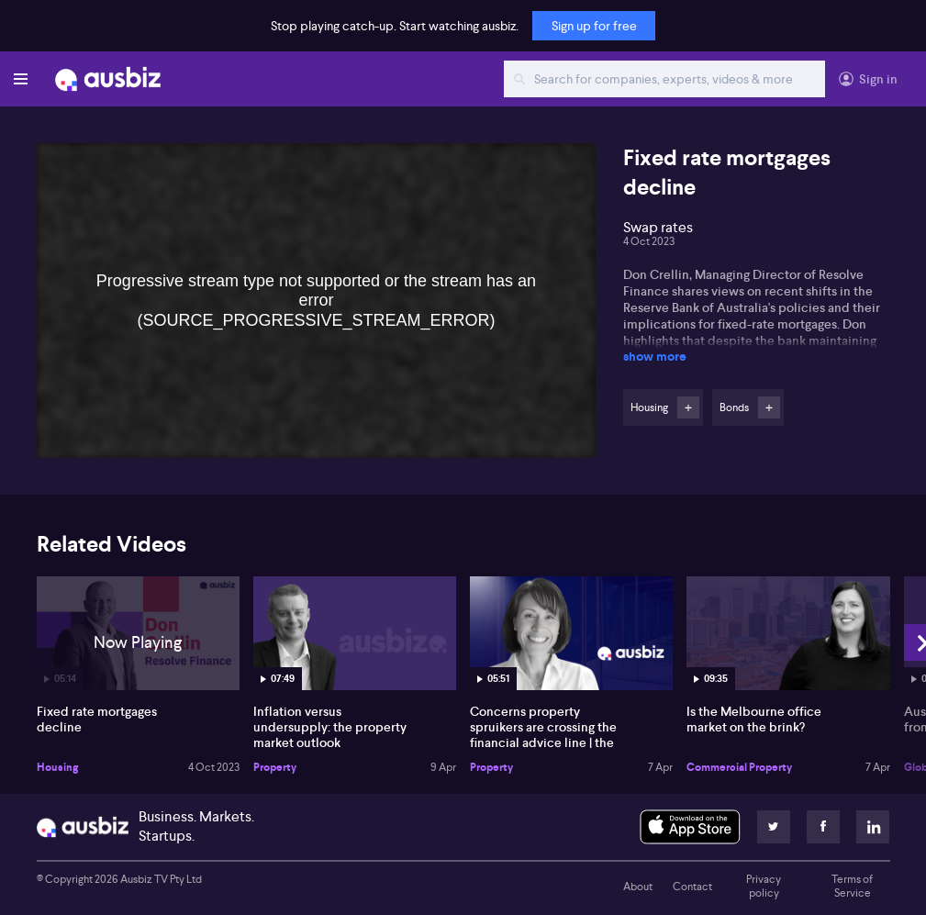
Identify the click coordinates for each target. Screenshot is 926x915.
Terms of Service (852, 886)
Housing (57, 767)
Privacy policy (763, 886)
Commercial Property (739, 767)
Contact (692, 886)
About (638, 886)
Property (274, 767)
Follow (688, 407)
